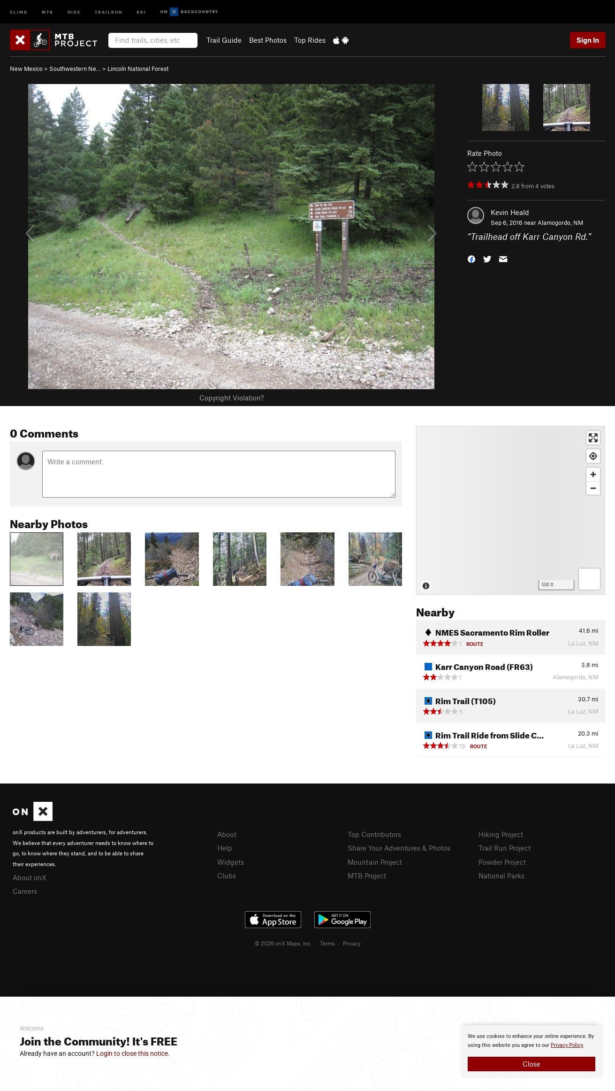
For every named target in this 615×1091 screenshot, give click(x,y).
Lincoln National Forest (137, 68)
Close (531, 1064)
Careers (25, 891)
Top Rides (310, 40)
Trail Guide (224, 40)
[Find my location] (593, 456)
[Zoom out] (593, 488)
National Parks (501, 875)
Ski (141, 11)
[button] (471, 258)
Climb (19, 11)
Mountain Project (375, 862)
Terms (327, 943)
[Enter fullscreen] (593, 438)
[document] (531, 1051)
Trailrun (108, 11)
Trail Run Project (504, 848)
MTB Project (367, 875)
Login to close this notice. (133, 1053)
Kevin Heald (510, 212)
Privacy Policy (567, 1045)
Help (224, 848)
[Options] (589, 579)
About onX (29, 877)
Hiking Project (500, 834)
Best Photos (268, 40)
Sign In (588, 40)
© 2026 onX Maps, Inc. (283, 943)
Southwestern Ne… (75, 68)
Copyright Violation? (231, 397)
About (226, 834)
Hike (74, 11)
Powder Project (502, 862)
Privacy (352, 943)
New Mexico (26, 68)
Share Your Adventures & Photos (399, 848)
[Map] (511, 510)
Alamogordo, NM (560, 222)
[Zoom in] (593, 474)
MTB (47, 11)
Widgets (230, 862)
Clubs (226, 875)
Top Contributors (374, 834)
